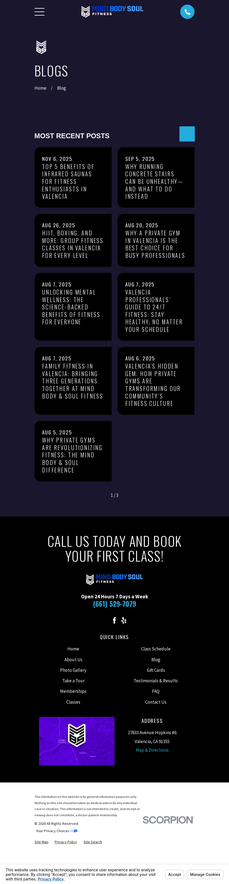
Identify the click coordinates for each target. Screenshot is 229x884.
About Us (73, 660)
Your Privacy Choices (56, 830)
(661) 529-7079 (114, 604)
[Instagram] (105, 620)
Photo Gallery (73, 670)
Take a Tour (73, 681)
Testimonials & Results (156, 681)
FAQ (155, 691)
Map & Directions (152, 750)
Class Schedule (156, 649)
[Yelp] (124, 620)
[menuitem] (41, 842)
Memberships (73, 691)
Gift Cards (156, 670)
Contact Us (155, 702)
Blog (155, 660)
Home (73, 649)
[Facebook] (114, 620)
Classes (73, 702)
